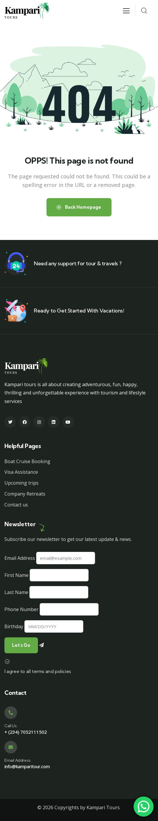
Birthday (13, 626)
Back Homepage (79, 207)
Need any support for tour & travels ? (77, 263)
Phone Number (21, 609)
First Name (16, 575)
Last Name (16, 592)
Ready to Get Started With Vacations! (79, 310)
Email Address (19, 558)
